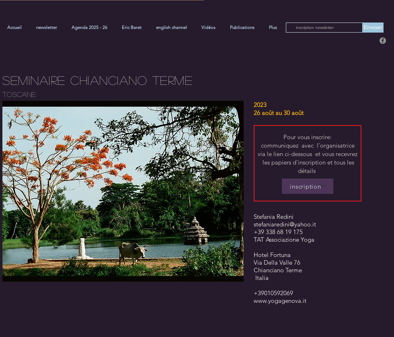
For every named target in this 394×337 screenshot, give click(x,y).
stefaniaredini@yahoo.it (285, 224)
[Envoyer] (373, 28)
